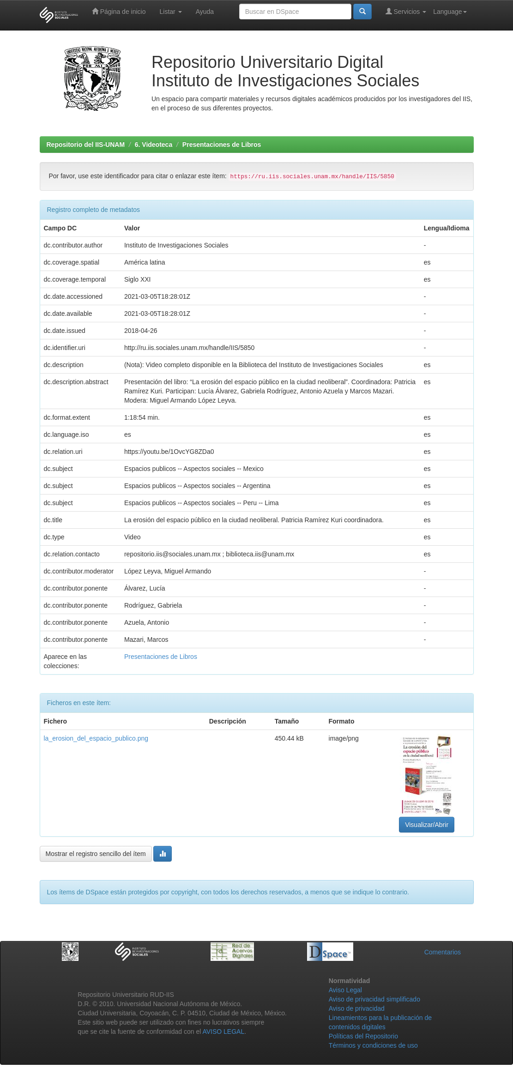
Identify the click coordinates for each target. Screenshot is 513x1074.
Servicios (406, 11)
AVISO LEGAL (223, 1031)
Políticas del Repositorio (363, 1036)
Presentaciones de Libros (221, 144)
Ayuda (205, 11)
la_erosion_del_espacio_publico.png (96, 738)
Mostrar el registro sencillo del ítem (96, 853)
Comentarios (442, 952)
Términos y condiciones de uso (373, 1045)
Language (449, 11)
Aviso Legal (345, 990)
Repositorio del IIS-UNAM (86, 144)
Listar (171, 11)
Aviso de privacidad (357, 1008)
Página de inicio (119, 11)
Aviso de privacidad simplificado (374, 999)
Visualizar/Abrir (426, 824)
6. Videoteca (153, 144)
